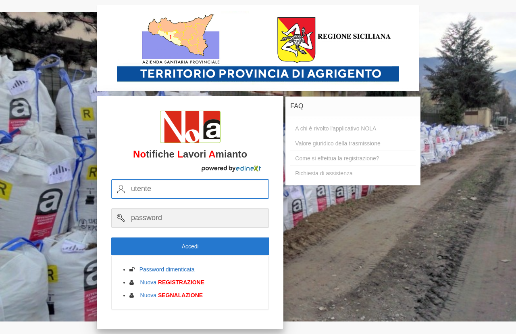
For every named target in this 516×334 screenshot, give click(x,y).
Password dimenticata (165, 269)
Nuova (169, 282)
